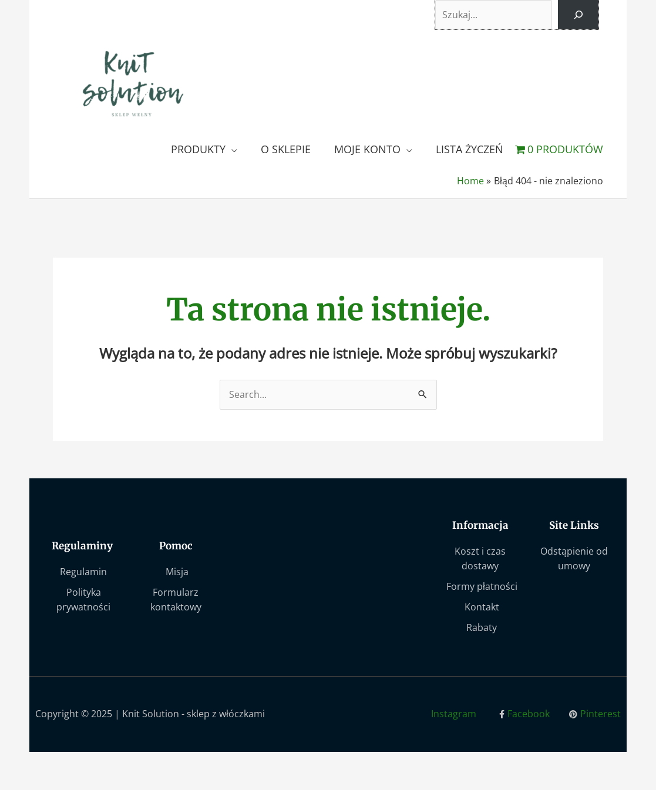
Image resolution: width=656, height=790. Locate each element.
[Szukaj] (577, 15)
